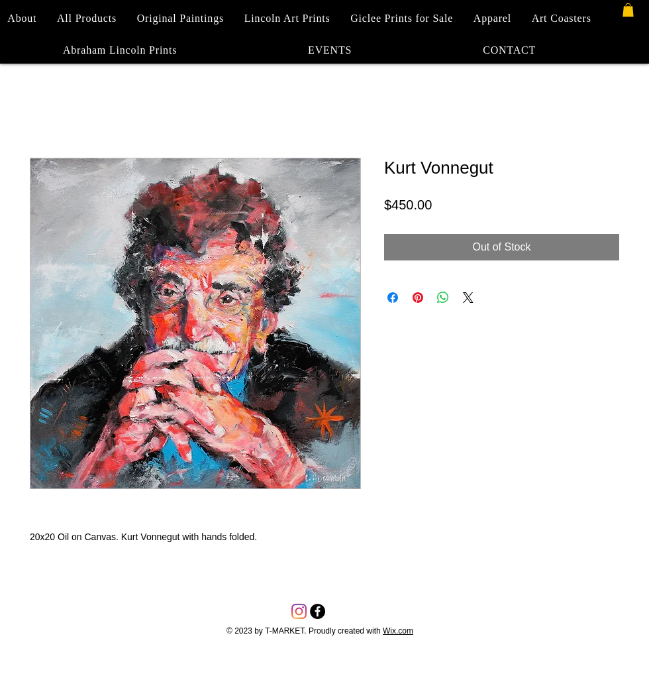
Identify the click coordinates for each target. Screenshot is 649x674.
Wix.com (398, 631)
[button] (628, 10)
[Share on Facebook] (393, 298)
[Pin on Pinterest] (418, 298)
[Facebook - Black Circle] (317, 611)
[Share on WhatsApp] (443, 298)
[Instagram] (299, 611)
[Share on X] (468, 298)
